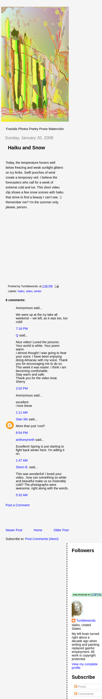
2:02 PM (22, 388)
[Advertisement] (51, 518)
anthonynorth (25, 439)
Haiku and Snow (26, 147)
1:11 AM (22, 412)
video (29, 291)
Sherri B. (22, 467)
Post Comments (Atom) (42, 539)
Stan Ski (22, 419)
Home (38, 530)
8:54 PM (22, 433)
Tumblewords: (86, 620)
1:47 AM (22, 460)
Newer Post (14, 530)
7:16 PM (22, 328)
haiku (21, 291)
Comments (83, 694)
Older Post (61, 530)
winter (38, 291)
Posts (80, 686)
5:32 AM (22, 495)
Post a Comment (17, 505)
